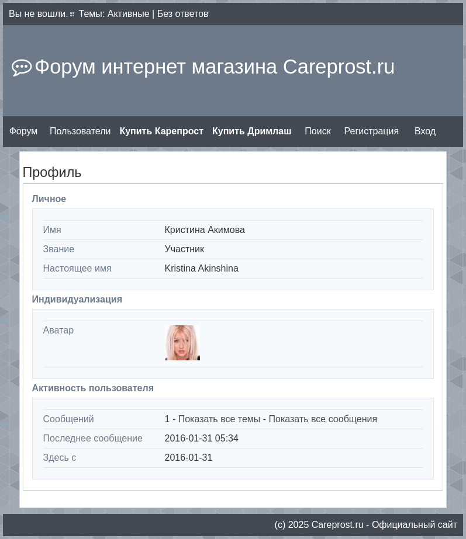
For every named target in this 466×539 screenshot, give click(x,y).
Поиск (317, 131)
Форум (23, 131)
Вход (425, 131)
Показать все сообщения (323, 419)
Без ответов (183, 14)
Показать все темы (219, 419)
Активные (129, 14)
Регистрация (371, 131)
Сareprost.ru (338, 525)
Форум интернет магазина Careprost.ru (214, 66)
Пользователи (80, 131)
